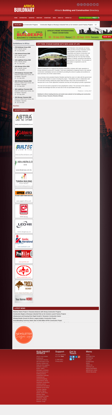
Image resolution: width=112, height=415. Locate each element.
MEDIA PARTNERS (91, 368)
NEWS (54, 18)
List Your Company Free (89, 18)
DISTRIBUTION (23, 18)
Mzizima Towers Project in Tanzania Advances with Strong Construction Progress (26, 24)
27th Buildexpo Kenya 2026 (23, 47)
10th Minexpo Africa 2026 (22, 66)
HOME (15, 18)
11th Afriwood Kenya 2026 (22, 53)
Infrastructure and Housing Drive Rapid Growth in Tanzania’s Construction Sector (37, 316)
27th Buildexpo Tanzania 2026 (23, 73)
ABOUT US (60, 18)
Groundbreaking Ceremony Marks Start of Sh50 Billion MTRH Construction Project (37, 320)
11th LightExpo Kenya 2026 (23, 60)
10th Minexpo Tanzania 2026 (23, 97)
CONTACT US (68, 18)
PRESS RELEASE (91, 372)
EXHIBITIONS (47, 18)
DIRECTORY (39, 18)
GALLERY (89, 360)
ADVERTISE (31, 18)
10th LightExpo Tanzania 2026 (23, 89)
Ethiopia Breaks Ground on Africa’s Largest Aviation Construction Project (34, 318)
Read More (16, 106)
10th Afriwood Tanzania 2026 (23, 81)
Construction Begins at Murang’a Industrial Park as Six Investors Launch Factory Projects (79, 24)
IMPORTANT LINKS (91, 370)
